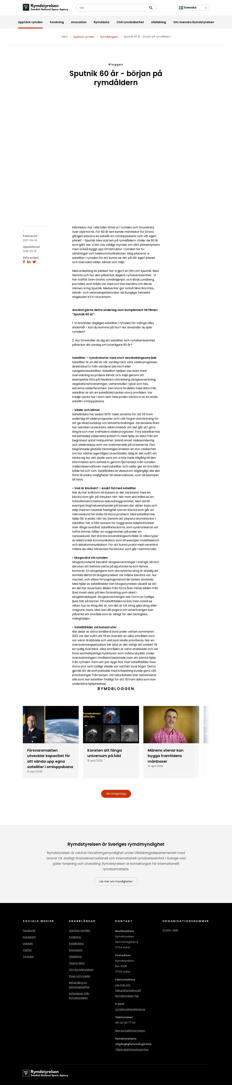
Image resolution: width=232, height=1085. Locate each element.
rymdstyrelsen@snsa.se (130, 1009)
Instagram (29, 937)
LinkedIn (28, 943)
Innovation (75, 950)
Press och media (79, 976)
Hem (65, 37)
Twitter (27, 950)
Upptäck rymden (84, 37)
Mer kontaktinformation (130, 1030)
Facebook (29, 930)
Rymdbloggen (109, 37)
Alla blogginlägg (116, 793)
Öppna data (76, 963)
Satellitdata (76, 943)
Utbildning (75, 956)
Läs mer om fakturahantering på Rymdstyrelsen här (128, 990)
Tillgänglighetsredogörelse (131, 1049)
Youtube (28, 956)
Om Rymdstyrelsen (81, 969)
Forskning (75, 937)
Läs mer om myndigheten (116, 881)
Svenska (187, 8)
